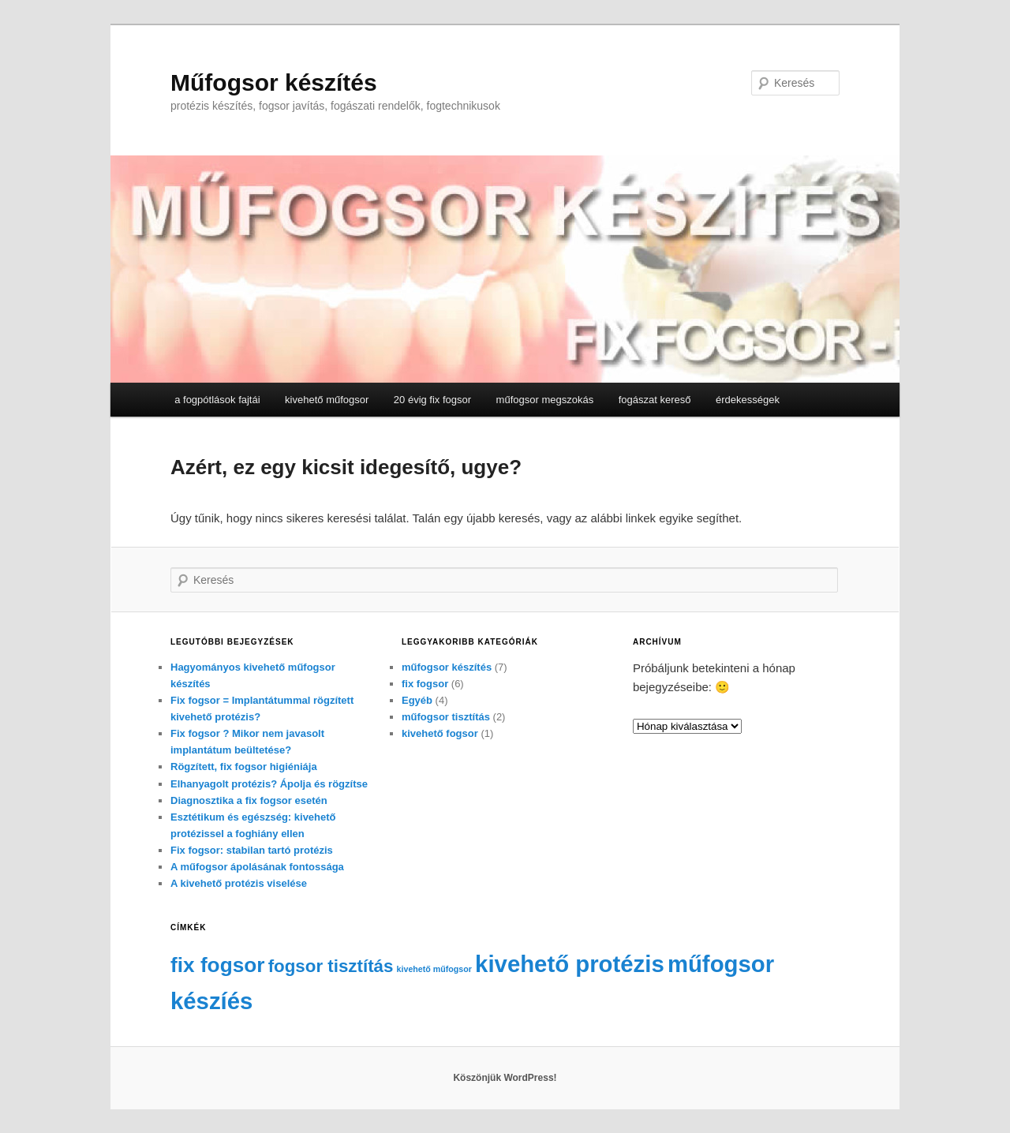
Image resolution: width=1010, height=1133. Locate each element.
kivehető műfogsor (326, 400)
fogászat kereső (655, 400)
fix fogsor (425, 684)
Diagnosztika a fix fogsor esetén (248, 800)
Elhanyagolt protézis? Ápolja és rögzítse (269, 784)
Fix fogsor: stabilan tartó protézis (251, 850)
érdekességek (748, 400)
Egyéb (417, 700)
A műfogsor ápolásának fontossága (257, 867)
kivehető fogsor (440, 733)
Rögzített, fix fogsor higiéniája (243, 766)
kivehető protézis (569, 964)
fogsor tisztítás (331, 966)
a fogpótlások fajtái (217, 400)
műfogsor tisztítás (446, 717)
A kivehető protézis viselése (238, 883)
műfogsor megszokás (545, 400)
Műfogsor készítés (273, 82)
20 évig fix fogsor (432, 400)
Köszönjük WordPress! (504, 1077)
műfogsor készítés (447, 667)
